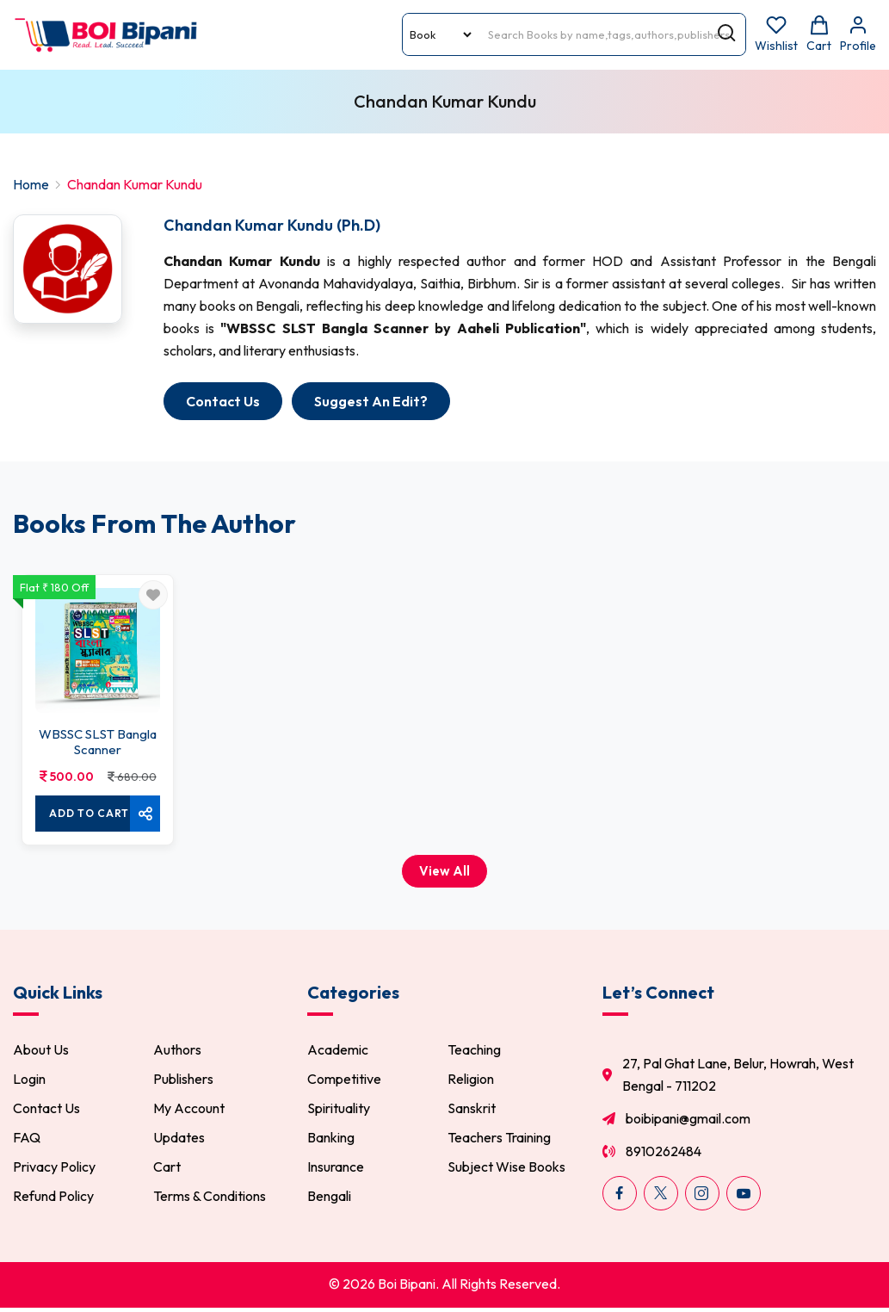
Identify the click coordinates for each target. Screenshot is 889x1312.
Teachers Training (499, 1137)
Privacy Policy (54, 1166)
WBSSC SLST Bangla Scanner (98, 742)
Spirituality (338, 1108)
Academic (337, 1049)
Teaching (474, 1049)
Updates (179, 1137)
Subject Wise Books (506, 1166)
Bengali (329, 1195)
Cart (167, 1166)
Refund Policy (53, 1195)
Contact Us (46, 1108)
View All (444, 871)
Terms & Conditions (209, 1195)
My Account (189, 1108)
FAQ (26, 1137)
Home (31, 184)
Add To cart (89, 813)
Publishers (183, 1078)
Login (29, 1078)
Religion (471, 1078)
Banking (331, 1137)
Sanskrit (472, 1108)
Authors (177, 1049)
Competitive (344, 1078)
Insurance (335, 1166)
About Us (41, 1049)
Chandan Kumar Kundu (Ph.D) (272, 225)
